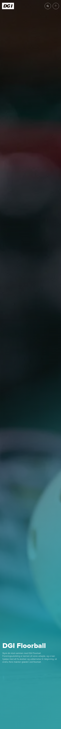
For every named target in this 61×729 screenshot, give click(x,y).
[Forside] (8, 6)
